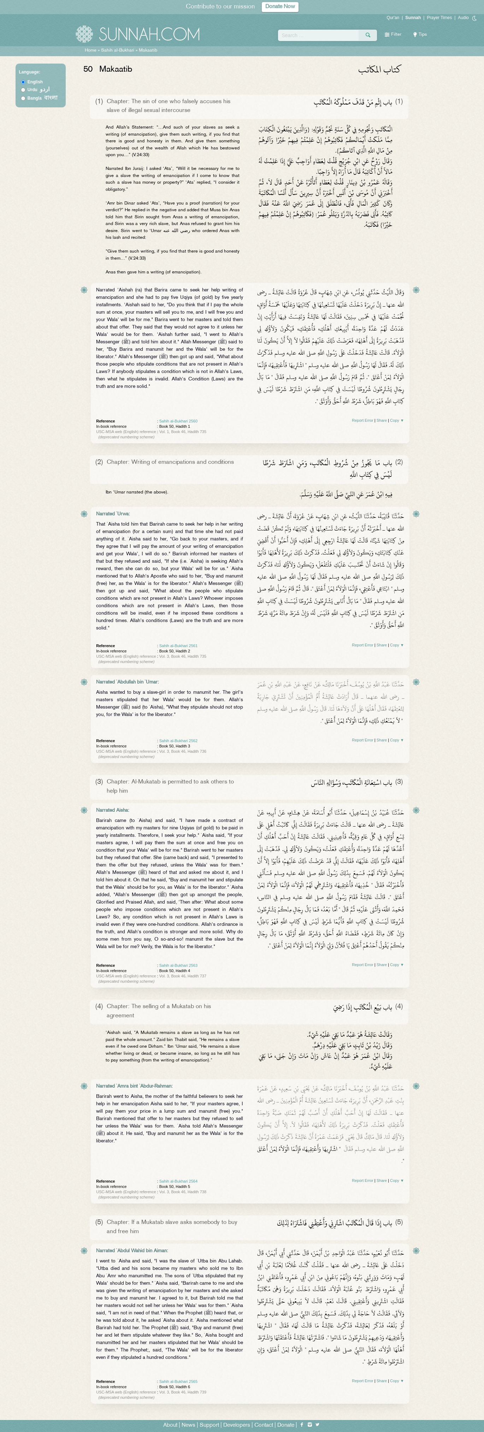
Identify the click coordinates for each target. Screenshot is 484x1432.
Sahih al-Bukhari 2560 (178, 421)
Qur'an (393, 17)
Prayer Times (439, 17)
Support (209, 1425)
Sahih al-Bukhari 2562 (178, 741)
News (188, 1425)
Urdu (38, 89)
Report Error (362, 420)
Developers (236, 1425)
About (170, 1425)
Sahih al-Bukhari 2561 (178, 646)
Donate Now (280, 7)
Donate (285, 1425)
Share (382, 420)
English (35, 81)
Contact (263, 1425)
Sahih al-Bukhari (117, 50)
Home (90, 50)
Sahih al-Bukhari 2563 (178, 965)
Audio (463, 17)
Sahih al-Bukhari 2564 (178, 1181)
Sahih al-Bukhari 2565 (178, 1381)
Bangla (43, 98)
